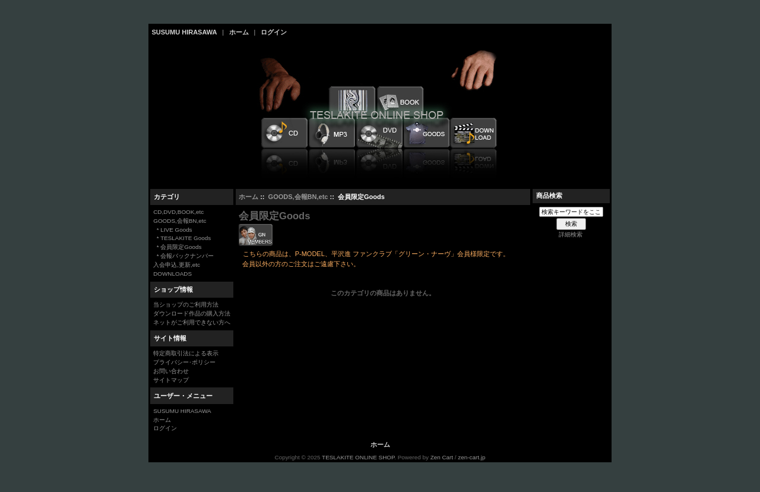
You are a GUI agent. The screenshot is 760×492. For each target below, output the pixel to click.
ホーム (239, 32)
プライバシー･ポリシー (184, 362)
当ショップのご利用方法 (185, 304)
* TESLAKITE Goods (182, 238)
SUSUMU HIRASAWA (184, 32)
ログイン (274, 32)
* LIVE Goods (172, 229)
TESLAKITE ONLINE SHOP (358, 457)
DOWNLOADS (172, 273)
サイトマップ (171, 380)
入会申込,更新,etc (176, 264)
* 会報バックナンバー (183, 256)
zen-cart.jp (471, 457)
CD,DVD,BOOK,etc (178, 212)
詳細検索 (570, 234)
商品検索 (549, 195)
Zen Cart (441, 457)
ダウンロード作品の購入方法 (191, 313)
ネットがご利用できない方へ (191, 322)
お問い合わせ (171, 371)
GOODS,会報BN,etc (298, 196)
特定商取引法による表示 (185, 353)
